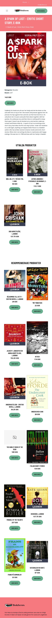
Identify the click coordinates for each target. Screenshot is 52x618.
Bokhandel (41, 11)
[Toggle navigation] (7, 10)
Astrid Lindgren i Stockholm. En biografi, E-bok (37, 181)
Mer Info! (10, 103)
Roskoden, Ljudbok (37, 514)
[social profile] (28, 2)
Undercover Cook (37, 412)
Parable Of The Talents (15, 520)
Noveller (15, 90)
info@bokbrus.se (42, 5)
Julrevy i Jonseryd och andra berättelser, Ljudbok (15, 353)
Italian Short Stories (37, 466)
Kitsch (37, 357)
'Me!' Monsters (37, 303)
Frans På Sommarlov (15, 575)
